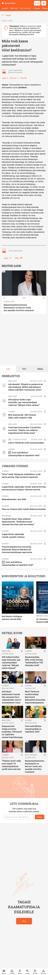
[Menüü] (4, 971)
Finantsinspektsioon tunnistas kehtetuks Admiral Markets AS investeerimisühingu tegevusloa (17, 549)
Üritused (36, 8)
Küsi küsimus (25, 8)
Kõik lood (14, 8)
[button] (19, 817)
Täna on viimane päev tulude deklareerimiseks (24, 509)
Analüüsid (12, 381)
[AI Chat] (35, 971)
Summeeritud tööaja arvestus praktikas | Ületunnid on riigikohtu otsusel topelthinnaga (12, 731)
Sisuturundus (31, 755)
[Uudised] (12, 971)
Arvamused (6, 516)
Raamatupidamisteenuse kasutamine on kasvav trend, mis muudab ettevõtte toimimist (19, 308)
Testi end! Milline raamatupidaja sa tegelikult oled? (33, 729)
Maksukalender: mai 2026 (14, 499)
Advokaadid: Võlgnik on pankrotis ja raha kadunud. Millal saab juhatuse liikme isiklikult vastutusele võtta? (25, 387)
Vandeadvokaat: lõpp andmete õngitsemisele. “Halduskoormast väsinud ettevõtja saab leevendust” (18, 522)
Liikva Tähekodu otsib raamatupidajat (26, 442)
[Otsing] (27, 971)
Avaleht (5, 8)
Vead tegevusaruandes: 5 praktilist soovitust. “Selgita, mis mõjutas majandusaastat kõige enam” (24, 430)
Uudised (11, 412)
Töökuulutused (19, 439)
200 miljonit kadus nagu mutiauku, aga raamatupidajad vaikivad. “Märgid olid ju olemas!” (24, 402)
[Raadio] (19, 971)
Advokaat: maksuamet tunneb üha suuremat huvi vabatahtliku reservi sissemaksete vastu (11, 697)
